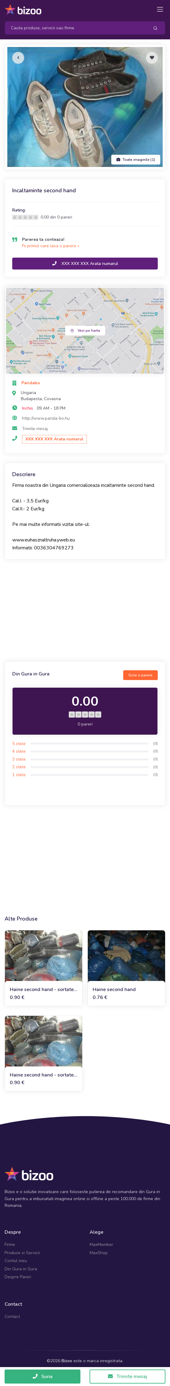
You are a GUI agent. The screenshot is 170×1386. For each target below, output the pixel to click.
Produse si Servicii (22, 1253)
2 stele (19, 767)
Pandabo (30, 383)
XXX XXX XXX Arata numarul (85, 263)
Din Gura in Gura (21, 1269)
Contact (12, 1316)
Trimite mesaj (35, 429)
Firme (10, 1244)
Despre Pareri (18, 1277)
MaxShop (99, 1253)
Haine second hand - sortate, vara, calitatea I (42, 989)
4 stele (19, 751)
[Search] (75, 27)
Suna (43, 1376)
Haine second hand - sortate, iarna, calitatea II (42, 1075)
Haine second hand (114, 989)
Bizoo (66, 1361)
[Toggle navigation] (160, 9)
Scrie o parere (140, 675)
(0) (155, 743)
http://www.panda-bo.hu (46, 418)
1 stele (19, 775)
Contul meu (16, 1261)
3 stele (19, 759)
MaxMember (101, 1244)
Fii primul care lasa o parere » (50, 246)
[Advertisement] (85, 611)
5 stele (19, 744)
